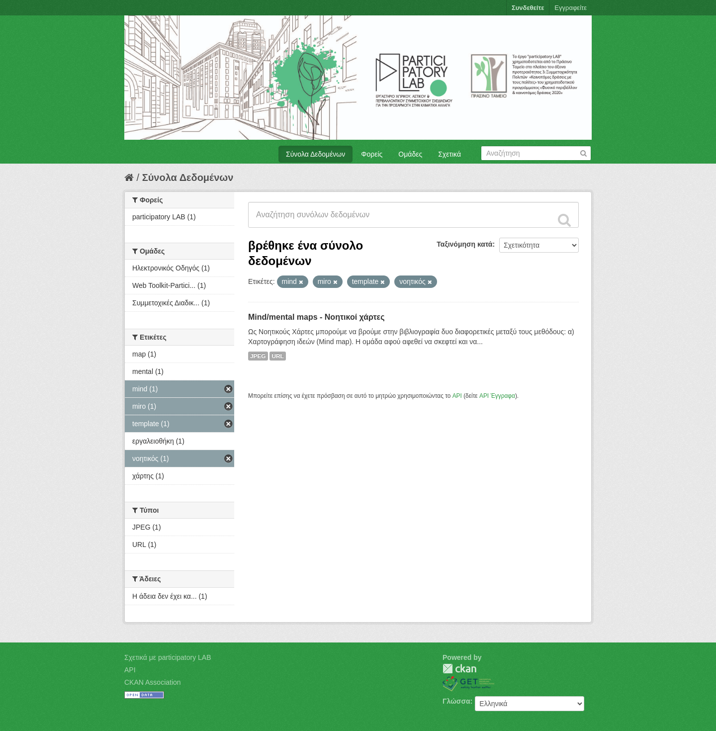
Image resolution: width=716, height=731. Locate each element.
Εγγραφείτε (570, 7)
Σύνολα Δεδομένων (315, 154)
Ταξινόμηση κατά (464, 244)
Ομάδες (410, 154)
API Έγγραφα (497, 395)
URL (277, 356)
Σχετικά (449, 154)
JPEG (258, 356)
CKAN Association (152, 682)
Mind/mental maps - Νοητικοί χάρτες (316, 317)
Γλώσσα (456, 701)
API (457, 395)
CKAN (459, 668)
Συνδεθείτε (528, 7)
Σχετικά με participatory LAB (167, 657)
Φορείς (371, 154)
